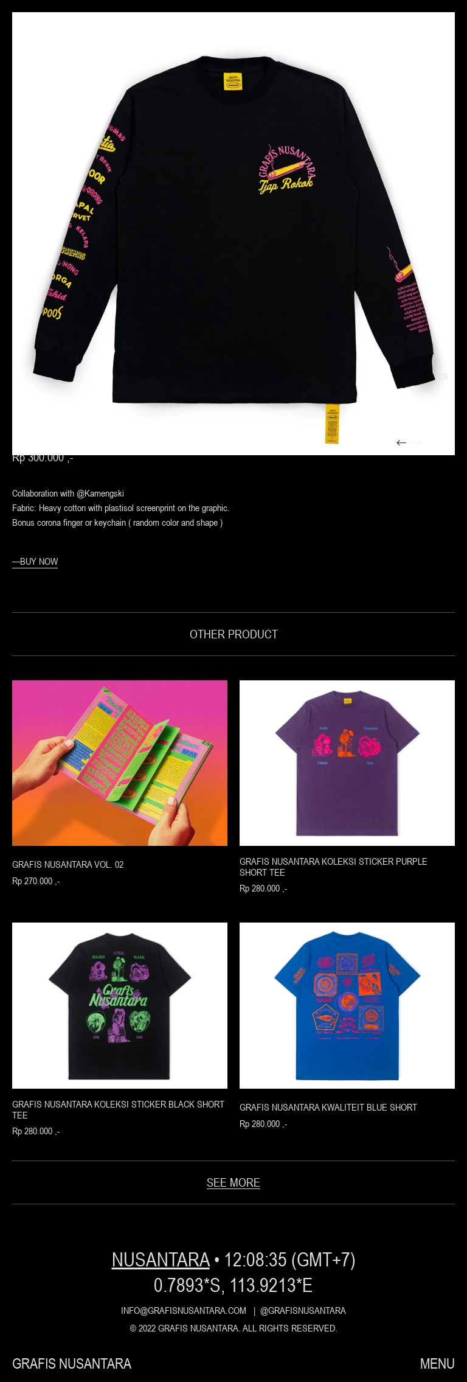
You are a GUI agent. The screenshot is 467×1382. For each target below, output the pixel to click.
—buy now (35, 561)
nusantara (161, 1259)
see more (233, 1182)
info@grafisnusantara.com (183, 1310)
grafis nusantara (71, 1363)
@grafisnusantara (303, 1310)
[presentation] (401, 442)
